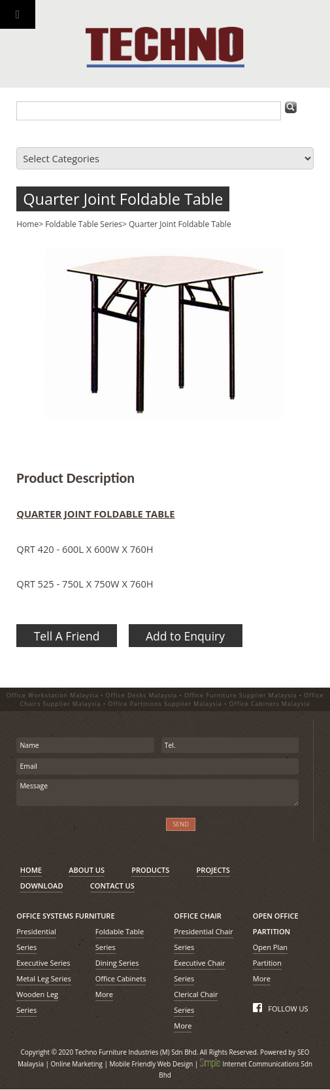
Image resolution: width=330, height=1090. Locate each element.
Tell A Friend (67, 636)
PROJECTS (213, 870)
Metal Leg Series (43, 978)
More (104, 994)
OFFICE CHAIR (198, 916)
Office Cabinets (120, 978)
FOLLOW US (280, 1008)
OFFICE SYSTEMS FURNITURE (65, 916)
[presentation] (86, 832)
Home (27, 224)
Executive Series (43, 963)
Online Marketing (76, 1063)
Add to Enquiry (185, 636)
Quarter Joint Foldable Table (123, 198)
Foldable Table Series (83, 224)
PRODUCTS (150, 870)
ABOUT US (87, 870)
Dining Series (117, 963)
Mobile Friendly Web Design (151, 1063)
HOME (31, 870)
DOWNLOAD (41, 885)
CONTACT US (112, 885)
